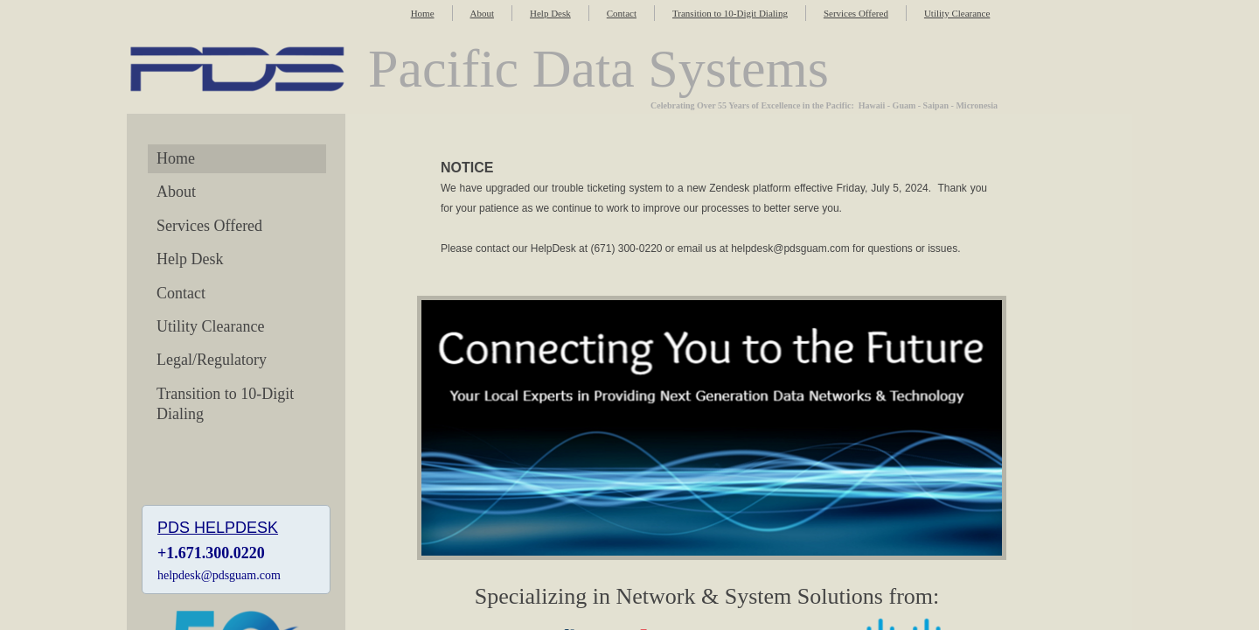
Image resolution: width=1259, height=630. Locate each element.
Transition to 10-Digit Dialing (730, 13)
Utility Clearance (957, 13)
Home (423, 13)
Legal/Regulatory (212, 359)
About (482, 13)
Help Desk (550, 13)
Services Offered (856, 13)
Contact (621, 13)
